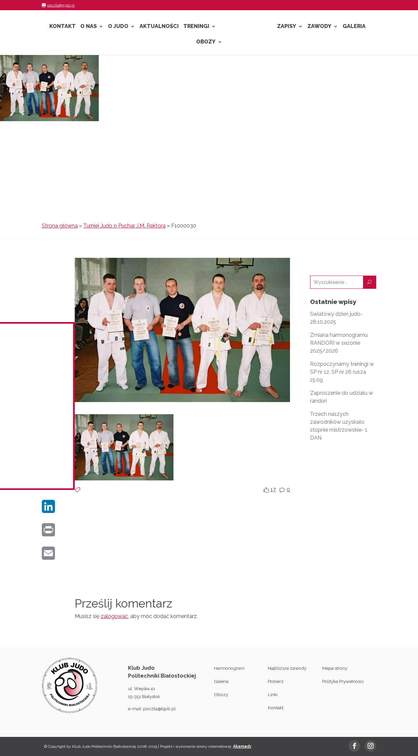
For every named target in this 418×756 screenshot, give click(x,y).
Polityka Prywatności (343, 681)
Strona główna (60, 226)
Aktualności (159, 26)
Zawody (319, 26)
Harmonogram (229, 668)
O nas (88, 26)
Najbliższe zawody (287, 668)
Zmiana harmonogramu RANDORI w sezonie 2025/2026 (339, 343)
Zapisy (286, 26)
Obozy (206, 42)
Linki (272, 694)
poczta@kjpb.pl (159, 708)
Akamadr (242, 746)
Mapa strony (334, 668)
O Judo (118, 26)
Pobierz (276, 681)
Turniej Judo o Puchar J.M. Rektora (124, 226)
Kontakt (62, 26)
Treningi (196, 26)
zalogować (114, 616)
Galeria (354, 26)
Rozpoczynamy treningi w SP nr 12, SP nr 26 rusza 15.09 (342, 372)
